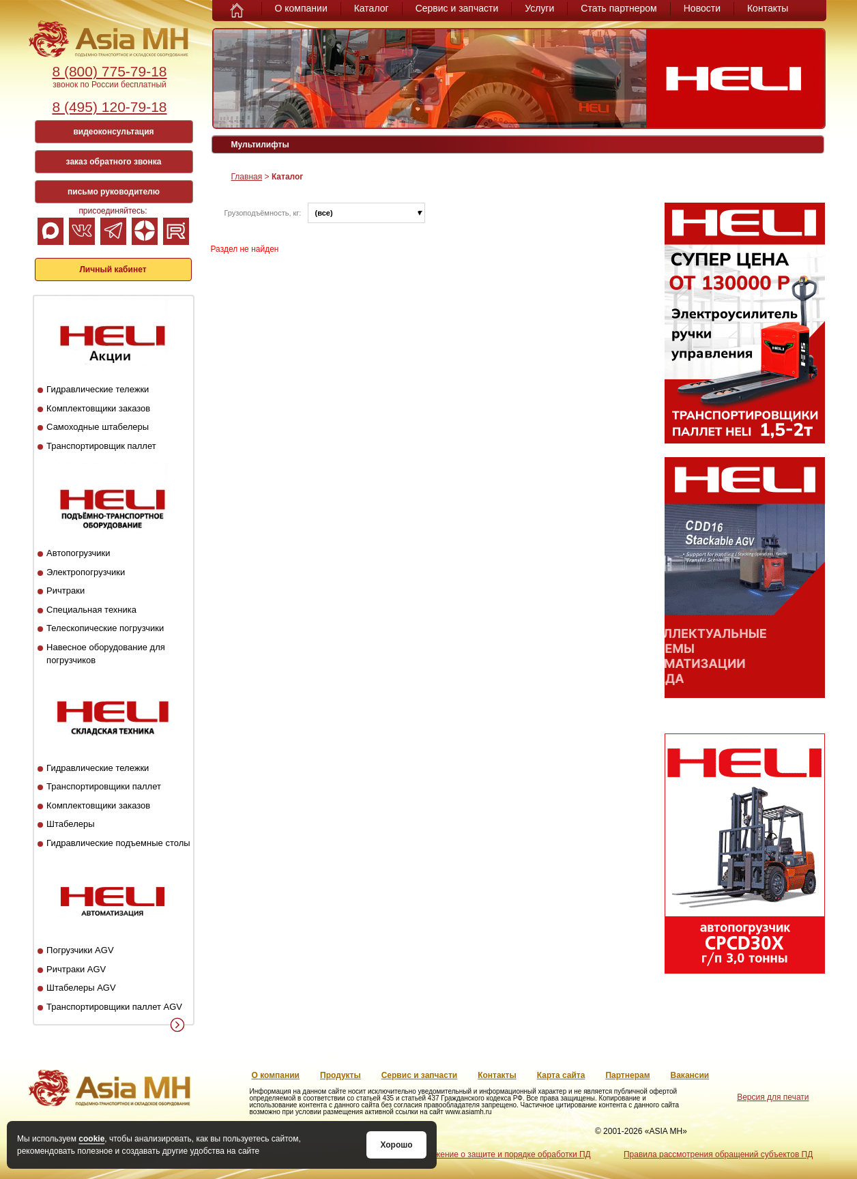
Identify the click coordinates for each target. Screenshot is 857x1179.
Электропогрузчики (85, 572)
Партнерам (627, 1075)
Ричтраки (65, 590)
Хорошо (396, 1145)
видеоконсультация (113, 131)
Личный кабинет (112, 269)
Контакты (767, 8)
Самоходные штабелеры (97, 427)
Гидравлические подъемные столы (118, 843)
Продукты (340, 1075)
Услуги (539, 8)
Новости (702, 8)
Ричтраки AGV (76, 969)
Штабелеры (70, 824)
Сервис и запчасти (457, 8)
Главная (247, 176)
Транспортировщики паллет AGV (114, 1007)
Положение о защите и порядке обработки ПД (502, 1154)
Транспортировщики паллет (103, 786)
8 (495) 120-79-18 (109, 107)
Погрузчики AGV (79, 950)
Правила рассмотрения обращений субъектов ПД (718, 1154)
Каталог (371, 8)
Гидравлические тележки (97, 389)
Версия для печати (773, 1097)
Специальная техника (91, 610)
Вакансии (690, 1075)
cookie (91, 1139)
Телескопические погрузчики (105, 628)
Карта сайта (561, 1075)
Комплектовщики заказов (98, 408)
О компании (301, 8)
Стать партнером (618, 8)
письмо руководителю (114, 191)
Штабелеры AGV (81, 987)
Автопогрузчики (78, 553)
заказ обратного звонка (114, 161)
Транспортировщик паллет (101, 446)
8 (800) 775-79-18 (109, 71)
